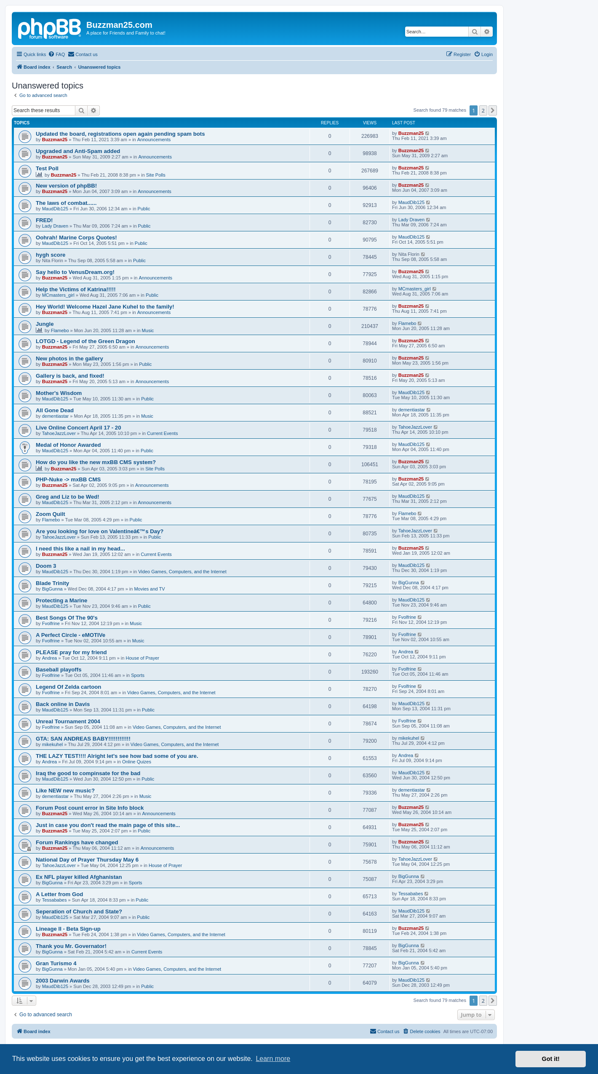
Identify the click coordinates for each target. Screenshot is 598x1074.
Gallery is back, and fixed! (70, 376)
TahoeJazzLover (59, 433)
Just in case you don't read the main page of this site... (108, 825)
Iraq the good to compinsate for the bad (88, 773)
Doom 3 (46, 566)
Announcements (154, 139)
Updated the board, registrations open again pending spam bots (120, 134)
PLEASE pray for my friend (71, 652)
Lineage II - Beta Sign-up (68, 929)
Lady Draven (55, 225)
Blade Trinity (52, 583)
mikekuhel (52, 744)
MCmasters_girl (58, 295)
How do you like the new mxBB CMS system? (96, 462)
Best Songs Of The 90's (67, 618)
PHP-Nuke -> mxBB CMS (68, 479)
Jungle (45, 324)
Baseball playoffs (58, 669)
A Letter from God (59, 894)
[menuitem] (56, 54)
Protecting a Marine (61, 600)
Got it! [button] (551, 1058)
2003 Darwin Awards (63, 980)
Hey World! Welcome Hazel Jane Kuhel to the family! (105, 306)
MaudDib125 (55, 208)
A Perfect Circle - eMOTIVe (70, 635)
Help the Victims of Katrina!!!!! (76, 289)
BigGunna (52, 588)
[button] (493, 110)
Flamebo (60, 330)
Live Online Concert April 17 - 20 (78, 427)
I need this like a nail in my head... (80, 548)
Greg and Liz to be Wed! (67, 497)
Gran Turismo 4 (56, 963)
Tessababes (54, 899)
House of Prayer (142, 658)
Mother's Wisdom (59, 393)
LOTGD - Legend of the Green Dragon (85, 341)
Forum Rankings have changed (77, 842)
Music (148, 330)
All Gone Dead (55, 410)
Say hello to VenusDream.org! (75, 272)
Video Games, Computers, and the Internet (182, 571)
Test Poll (47, 168)
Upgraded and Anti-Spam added (78, 151)
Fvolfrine (51, 623)
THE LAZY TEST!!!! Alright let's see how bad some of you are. (117, 756)
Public (144, 208)
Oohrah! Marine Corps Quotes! (76, 237)
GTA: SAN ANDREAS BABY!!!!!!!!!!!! (83, 739)
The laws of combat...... (66, 203)
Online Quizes (136, 761)
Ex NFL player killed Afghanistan (79, 877)
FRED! (44, 220)
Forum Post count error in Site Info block (90, 808)
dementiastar (55, 416)
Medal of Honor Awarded (68, 445)
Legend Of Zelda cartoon (68, 687)
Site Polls (156, 174)
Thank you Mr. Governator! (71, 946)
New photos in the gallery (69, 358)
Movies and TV (149, 588)
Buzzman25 (55, 139)
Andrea (49, 658)
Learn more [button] (273, 1058)
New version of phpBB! (66, 186)
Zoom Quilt (50, 514)
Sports (137, 675)
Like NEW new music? (65, 790)
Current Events (162, 433)
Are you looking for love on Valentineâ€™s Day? (99, 531)
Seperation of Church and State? (79, 911)
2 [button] (483, 110)
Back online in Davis (63, 704)
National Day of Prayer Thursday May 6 (87, 860)
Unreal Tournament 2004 (68, 721)
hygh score (50, 255)
